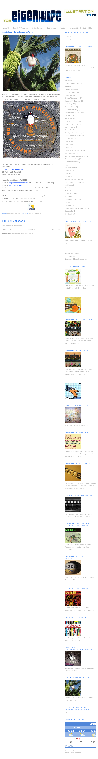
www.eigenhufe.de (71, 39)
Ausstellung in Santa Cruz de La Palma (17, 32)
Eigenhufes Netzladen (73, 256)
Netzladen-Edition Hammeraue (76, 259)
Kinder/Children (37, 28)
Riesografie (69, 211)
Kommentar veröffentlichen (12, 226)
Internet (67, 141)
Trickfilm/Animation (72, 162)
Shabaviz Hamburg (72, 159)
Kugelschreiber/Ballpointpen (75, 156)
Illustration (32, 213)
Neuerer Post (7, 229)
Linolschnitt (69, 95)
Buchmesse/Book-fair (72, 167)
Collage (67, 115)
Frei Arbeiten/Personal (73, 182)
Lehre (67, 173)
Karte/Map (68, 104)
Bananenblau (69, 107)
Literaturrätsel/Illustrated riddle (81, 28)
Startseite (31, 229)
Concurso (40, 201)
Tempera (68, 86)
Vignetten (68, 196)
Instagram (68, 36)
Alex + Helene (70, 127)
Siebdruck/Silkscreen (72, 101)
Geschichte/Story (71, 121)
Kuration (63, 28)
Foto (25, 213)
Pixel (66, 191)
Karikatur (68, 205)
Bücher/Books (70, 130)
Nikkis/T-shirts (70, 188)
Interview (68, 170)
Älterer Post (56, 229)
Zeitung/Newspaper (72, 98)
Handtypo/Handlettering (73, 133)
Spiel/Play (68, 118)
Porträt (67, 147)
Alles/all (6, 28)
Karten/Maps (51, 28)
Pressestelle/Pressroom (73, 150)
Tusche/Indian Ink (71, 124)
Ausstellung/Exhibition (15, 213)
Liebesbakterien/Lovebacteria (75, 208)
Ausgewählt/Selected (72, 179)
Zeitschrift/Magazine (20, 28)
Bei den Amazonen (72, 253)
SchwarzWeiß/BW (71, 194)
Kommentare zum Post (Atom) (22, 234)
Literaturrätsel (70, 89)
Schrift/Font (41, 213)
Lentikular (68, 185)
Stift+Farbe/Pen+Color (73, 136)
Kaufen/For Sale (71, 110)
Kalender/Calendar (71, 153)
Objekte (67, 176)
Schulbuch (68, 214)
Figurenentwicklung (72, 199)
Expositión (31, 198)
